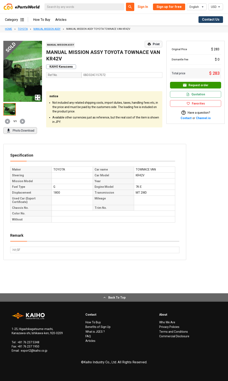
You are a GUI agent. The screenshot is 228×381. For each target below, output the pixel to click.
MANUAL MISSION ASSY (46, 28)
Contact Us (210, 19)
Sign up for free (169, 7)
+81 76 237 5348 (28, 342)
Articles (61, 20)
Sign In (143, 7)
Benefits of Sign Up (98, 327)
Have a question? (195, 112)
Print (153, 44)
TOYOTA (23, 28)
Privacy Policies (169, 327)
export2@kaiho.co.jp (33, 350)
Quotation (195, 94)
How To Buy (41, 20)
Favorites (195, 103)
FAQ (88, 336)
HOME (8, 28)
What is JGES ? (95, 331)
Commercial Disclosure (174, 336)
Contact (186, 118)
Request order (195, 85)
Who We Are (167, 322)
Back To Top (114, 297)
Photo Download (20, 130)
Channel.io (203, 118)
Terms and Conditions (173, 331)
